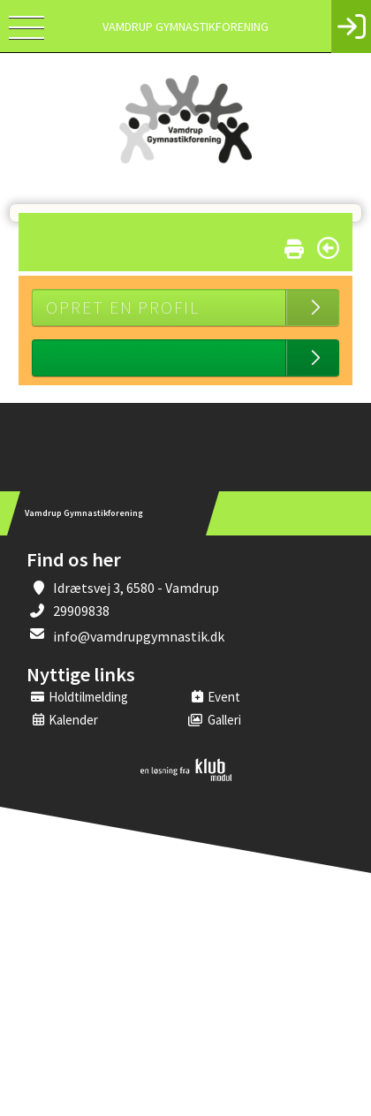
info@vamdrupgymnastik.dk (138, 636)
